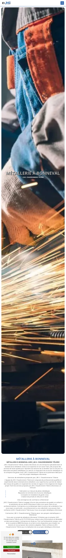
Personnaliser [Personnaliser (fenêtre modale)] (11, 554)
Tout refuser (11, 550)
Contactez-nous (41, 524)
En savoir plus (25, 524)
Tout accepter (11, 547)
